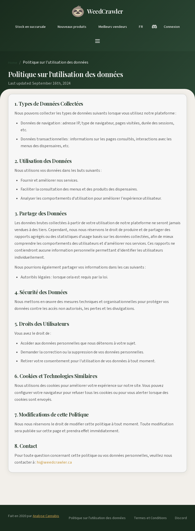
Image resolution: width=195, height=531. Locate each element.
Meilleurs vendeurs (112, 26)
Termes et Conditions (150, 518)
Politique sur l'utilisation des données (97, 518)
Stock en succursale (30, 26)
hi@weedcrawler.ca (54, 462)
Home (12, 62)
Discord (181, 518)
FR (141, 26)
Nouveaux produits (71, 26)
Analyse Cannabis (46, 516)
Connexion (172, 26)
